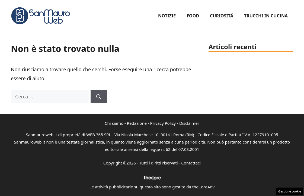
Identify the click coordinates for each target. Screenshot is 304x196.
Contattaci (191, 163)
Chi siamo (114, 123)
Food (193, 16)
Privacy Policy (163, 123)
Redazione (137, 123)
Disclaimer (189, 123)
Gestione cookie (289, 191)
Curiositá (221, 16)
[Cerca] (99, 96)
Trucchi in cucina (266, 16)
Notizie (167, 16)
